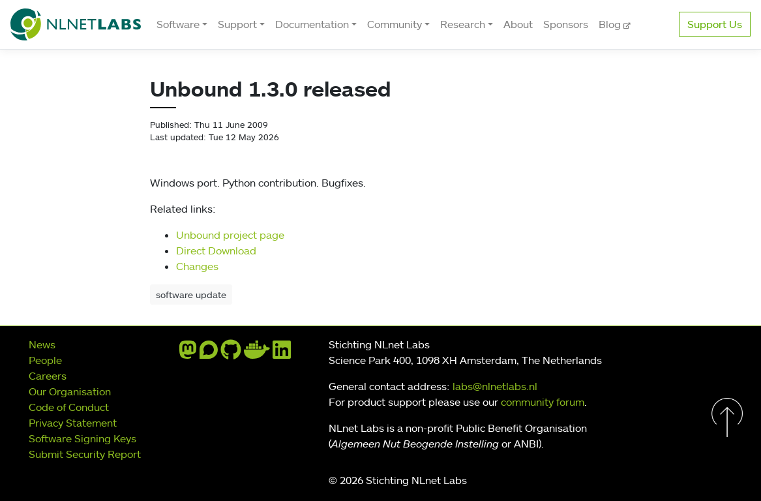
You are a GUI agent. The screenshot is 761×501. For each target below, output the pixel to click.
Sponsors (565, 24)
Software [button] (178, 24)
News (42, 344)
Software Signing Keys (82, 438)
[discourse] (209, 353)
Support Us (714, 24)
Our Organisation (70, 391)
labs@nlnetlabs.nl (495, 386)
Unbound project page (230, 234)
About (518, 24)
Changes (197, 266)
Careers (48, 375)
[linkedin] (282, 353)
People (45, 360)
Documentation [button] (312, 24)
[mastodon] (188, 353)
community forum (542, 401)
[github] (230, 353)
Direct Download (216, 250)
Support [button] (237, 24)
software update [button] (191, 294)
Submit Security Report (85, 454)
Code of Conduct (69, 407)
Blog (611, 24)
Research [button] (462, 24)
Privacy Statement (73, 422)
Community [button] (394, 24)
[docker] (257, 353)
